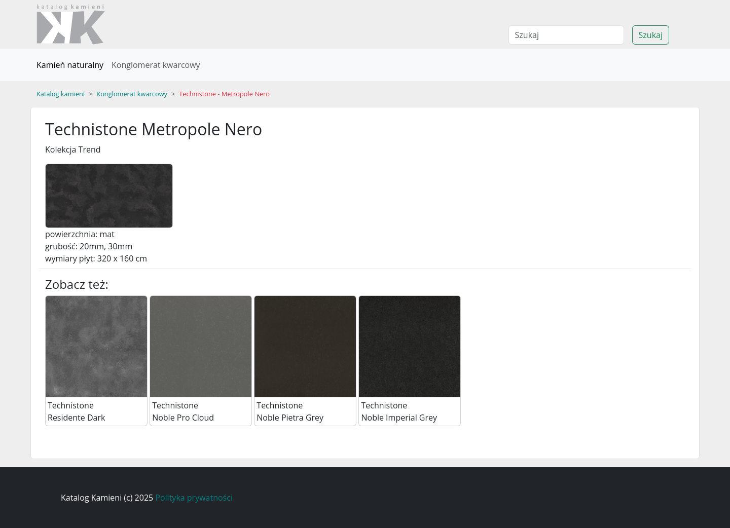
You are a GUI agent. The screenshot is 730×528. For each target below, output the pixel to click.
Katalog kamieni (60, 93)
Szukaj (651, 35)
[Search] (566, 35)
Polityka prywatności (194, 497)
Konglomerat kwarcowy (156, 64)
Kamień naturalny (69, 64)
